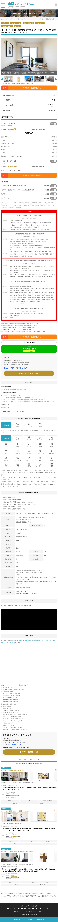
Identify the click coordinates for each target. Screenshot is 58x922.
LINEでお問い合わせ (29, 350)
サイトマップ (26, 911)
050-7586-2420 (19, 367)
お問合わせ (34, 914)
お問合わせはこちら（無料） (29, 373)
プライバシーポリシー (37, 911)
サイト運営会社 (24, 914)
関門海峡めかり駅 (34, 517)
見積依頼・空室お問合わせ (32, 88)
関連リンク (17, 911)
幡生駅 (24, 519)
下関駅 (24, 522)
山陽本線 (18, 519)
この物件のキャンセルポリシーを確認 (13, 412)
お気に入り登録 (30, 342)
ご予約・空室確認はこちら (30, 752)
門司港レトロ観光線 (21, 517)
